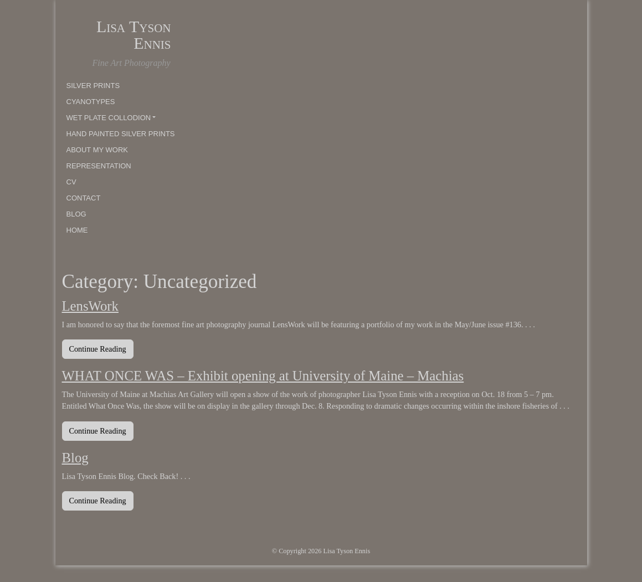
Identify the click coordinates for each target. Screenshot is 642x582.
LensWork (90, 305)
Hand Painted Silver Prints (120, 134)
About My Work (97, 150)
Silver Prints (93, 85)
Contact (83, 198)
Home (77, 230)
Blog (76, 214)
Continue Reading (101, 348)
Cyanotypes (90, 101)
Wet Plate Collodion (108, 118)
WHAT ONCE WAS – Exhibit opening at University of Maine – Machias (263, 375)
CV (71, 182)
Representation (98, 166)
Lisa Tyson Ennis (133, 34)
